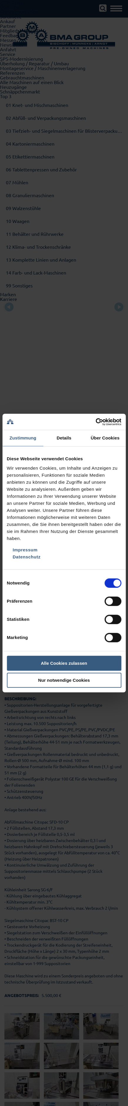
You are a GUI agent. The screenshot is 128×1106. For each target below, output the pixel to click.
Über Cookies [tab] (105, 437)
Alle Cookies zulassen (64, 663)
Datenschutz (27, 556)
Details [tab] (64, 437)
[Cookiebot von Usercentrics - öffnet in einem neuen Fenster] (95, 422)
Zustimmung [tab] (22, 437)
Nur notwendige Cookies (64, 680)
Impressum (25, 549)
